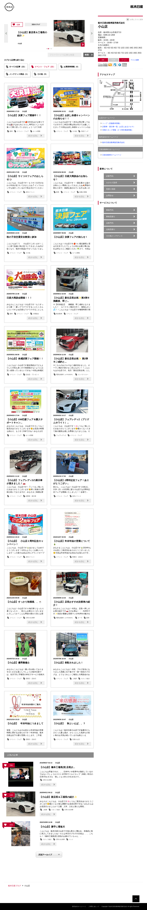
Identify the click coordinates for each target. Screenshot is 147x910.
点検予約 (109, 223)
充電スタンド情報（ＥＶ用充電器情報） (117, 130)
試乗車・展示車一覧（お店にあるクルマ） (118, 127)
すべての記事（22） (17, 67)
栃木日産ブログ (14, 886)
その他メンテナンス (114, 236)
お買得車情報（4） (71, 67)
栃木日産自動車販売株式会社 (113, 142)
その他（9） (42, 74)
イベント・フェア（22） (45, 67)
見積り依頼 (110, 189)
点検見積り (110, 229)
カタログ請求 (111, 183)
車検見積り (110, 217)
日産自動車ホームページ (111, 155)
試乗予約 (109, 176)
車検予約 (109, 210)
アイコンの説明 (135, 60)
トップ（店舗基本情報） (111, 123)
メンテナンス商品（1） (19, 74)
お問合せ (109, 195)
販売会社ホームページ (79, 906)
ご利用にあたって (93, 906)
